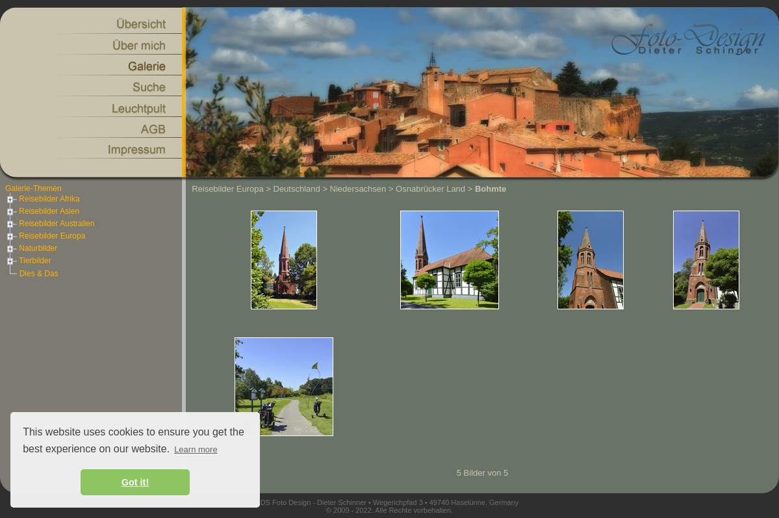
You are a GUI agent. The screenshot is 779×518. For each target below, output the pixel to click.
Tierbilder (28, 260)
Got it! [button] (135, 482)
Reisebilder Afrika (42, 198)
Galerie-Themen (33, 188)
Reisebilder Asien (42, 211)
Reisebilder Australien (49, 223)
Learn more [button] (195, 449)
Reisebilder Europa (45, 235)
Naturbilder (31, 248)
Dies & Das (38, 273)
